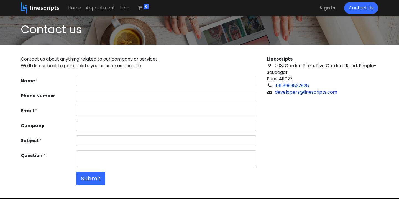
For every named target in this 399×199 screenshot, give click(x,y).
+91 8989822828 (292, 85)
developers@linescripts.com (306, 92)
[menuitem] (74, 8)
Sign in (327, 8)
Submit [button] (91, 178)
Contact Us (361, 8)
